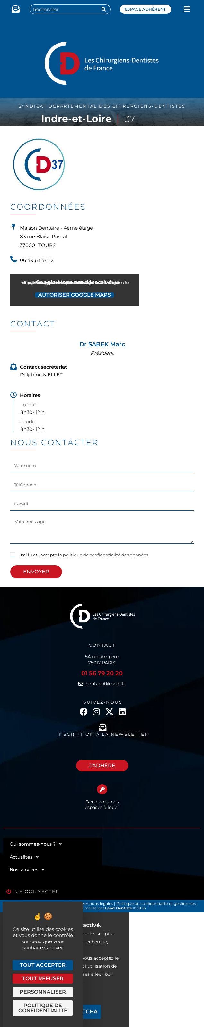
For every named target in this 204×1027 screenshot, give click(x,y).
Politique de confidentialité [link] (42, 1008)
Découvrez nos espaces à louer (102, 804)
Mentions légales (97, 903)
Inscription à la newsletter (102, 734)
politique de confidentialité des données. (106, 554)
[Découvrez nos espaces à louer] (102, 789)
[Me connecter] (8, 891)
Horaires (30, 395)
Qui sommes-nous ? (36, 844)
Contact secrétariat (43, 367)
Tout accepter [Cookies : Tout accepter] (43, 965)
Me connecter (36, 891)
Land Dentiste (118, 908)
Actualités (24, 856)
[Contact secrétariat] (13, 367)
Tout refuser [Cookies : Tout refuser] (43, 978)
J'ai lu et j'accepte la (84, 554)
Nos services (27, 869)
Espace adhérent (145, 9)
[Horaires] (13, 395)
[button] (186, 9)
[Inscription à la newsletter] (103, 727)
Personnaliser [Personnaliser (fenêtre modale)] (43, 992)
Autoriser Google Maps (74, 295)
